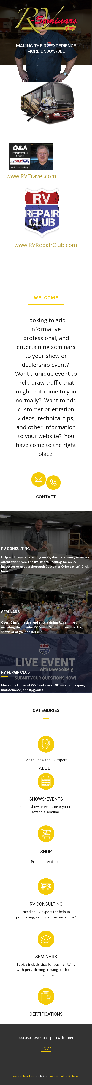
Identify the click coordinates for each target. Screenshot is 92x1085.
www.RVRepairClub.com (45, 245)
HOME (46, 1048)
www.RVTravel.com (31, 176)
